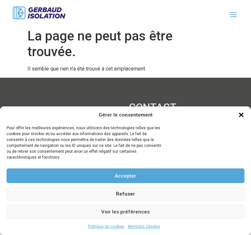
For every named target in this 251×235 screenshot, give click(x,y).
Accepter (125, 176)
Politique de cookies (106, 226)
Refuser (125, 194)
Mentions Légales (144, 226)
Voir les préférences (125, 212)
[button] (241, 115)
